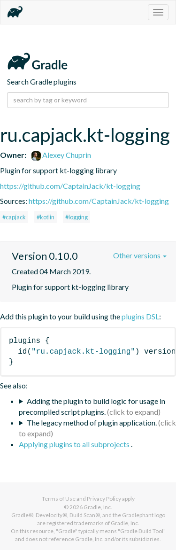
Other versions (140, 255)
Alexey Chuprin (61, 154)
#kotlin (45, 217)
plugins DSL (140, 316)
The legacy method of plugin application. (92, 422)
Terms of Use (59, 498)
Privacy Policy (104, 498)
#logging (76, 217)
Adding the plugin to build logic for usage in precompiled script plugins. (92, 406)
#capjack (14, 217)
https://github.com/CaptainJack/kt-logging (70, 185)
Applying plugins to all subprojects (75, 444)
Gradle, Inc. (98, 507)
